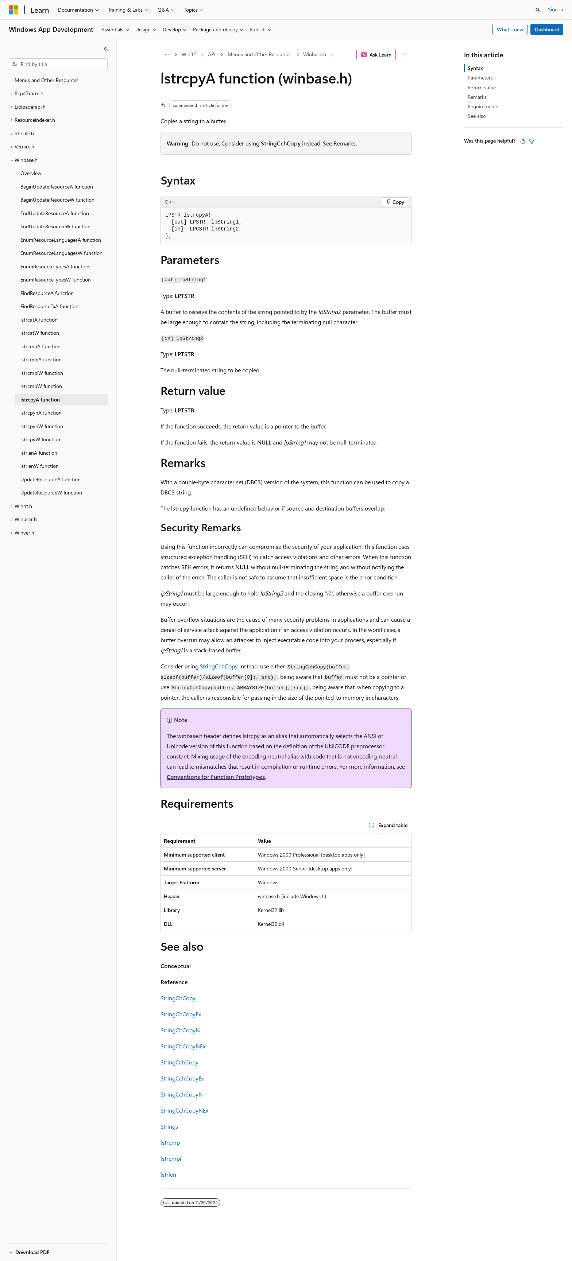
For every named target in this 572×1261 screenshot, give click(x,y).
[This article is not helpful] (531, 141)
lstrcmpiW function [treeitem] (41, 372)
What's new (510, 29)
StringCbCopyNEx (183, 1046)
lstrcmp (170, 1142)
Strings (169, 1126)
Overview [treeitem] (30, 173)
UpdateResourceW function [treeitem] (51, 492)
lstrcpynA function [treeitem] (41, 412)
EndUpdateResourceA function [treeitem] (54, 213)
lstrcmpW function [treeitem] (41, 386)
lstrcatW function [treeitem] (39, 332)
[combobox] (58, 64)
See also (477, 115)
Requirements (483, 106)
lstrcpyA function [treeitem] (40, 399)
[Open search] (537, 9)
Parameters (480, 77)
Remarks (477, 96)
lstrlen (168, 1174)
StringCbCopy (178, 998)
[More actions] (405, 55)
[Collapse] (105, 48)
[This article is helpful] (522, 141)
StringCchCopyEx (182, 1078)
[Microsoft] (13, 10)
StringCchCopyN (182, 1094)
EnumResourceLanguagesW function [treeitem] (61, 252)
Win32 (189, 54)
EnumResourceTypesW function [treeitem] (55, 279)
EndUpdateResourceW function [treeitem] (55, 226)
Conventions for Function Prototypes (216, 776)
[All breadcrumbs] (167, 55)
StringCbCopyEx (181, 1014)
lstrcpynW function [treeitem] (41, 426)
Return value (482, 87)
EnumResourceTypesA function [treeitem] (54, 266)
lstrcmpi (171, 1158)
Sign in (555, 9)
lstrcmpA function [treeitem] (40, 346)
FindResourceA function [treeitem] (47, 293)
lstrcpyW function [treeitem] (40, 439)
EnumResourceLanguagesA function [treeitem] (60, 239)
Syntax (475, 68)
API (212, 54)
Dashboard (547, 29)
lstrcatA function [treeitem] (39, 319)
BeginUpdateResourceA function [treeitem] (56, 186)
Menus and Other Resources (259, 54)
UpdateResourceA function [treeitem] (50, 479)
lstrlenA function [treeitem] (38, 452)
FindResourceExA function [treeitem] (49, 306)
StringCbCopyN (180, 1030)
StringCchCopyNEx (184, 1110)
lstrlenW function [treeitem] (39, 465)
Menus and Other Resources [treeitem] (46, 80)
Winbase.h (314, 54)
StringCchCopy (281, 143)
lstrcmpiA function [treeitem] (41, 359)
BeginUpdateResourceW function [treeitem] (57, 199)
